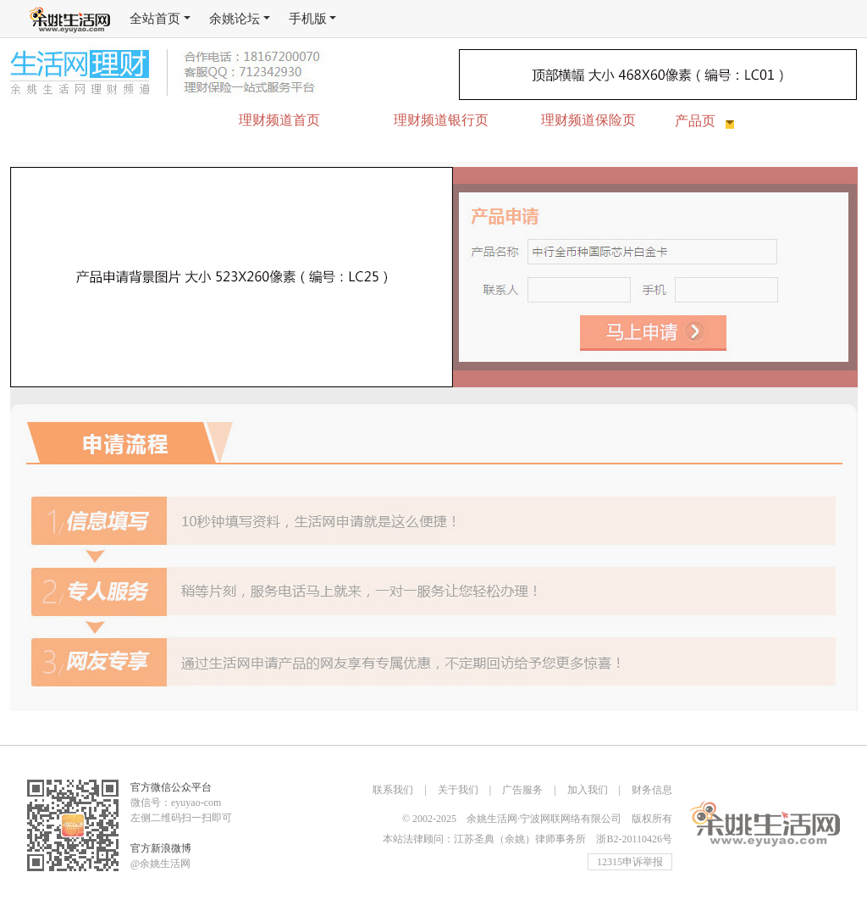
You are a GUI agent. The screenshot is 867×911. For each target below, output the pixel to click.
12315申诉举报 (630, 862)
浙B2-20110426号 (634, 839)
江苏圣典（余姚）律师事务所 (520, 839)
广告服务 (522, 790)
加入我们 (587, 790)
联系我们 (393, 790)
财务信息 (652, 790)
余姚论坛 (239, 18)
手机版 (313, 18)
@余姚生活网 (160, 863)
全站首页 (160, 18)
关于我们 (458, 790)
